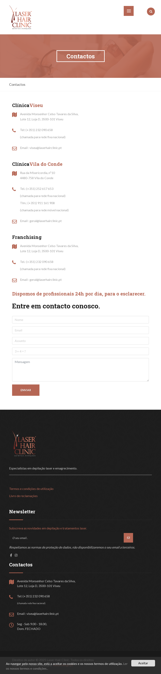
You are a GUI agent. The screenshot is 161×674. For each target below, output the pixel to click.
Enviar (26, 390)
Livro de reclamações (23, 496)
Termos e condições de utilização (31, 489)
